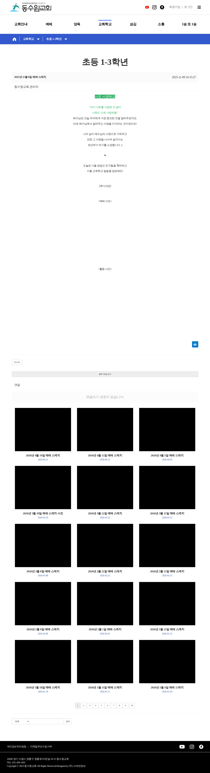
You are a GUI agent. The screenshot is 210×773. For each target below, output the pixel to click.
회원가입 (174, 7)
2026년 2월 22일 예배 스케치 (105, 573)
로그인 (188, 7)
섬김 (133, 24)
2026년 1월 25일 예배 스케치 (167, 631)
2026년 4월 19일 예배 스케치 (43, 457)
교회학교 (104, 24)
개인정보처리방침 (16, 746)
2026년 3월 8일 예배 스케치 (43, 573)
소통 (161, 24)
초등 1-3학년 (56, 39)
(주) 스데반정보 (77, 766)
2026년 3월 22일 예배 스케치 (105, 515)
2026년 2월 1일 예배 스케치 (105, 631)
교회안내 (20, 24)
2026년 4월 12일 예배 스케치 (105, 457)
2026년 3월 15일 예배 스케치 (167, 515)
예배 (49, 24)
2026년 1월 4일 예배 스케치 (167, 689)
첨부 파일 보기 (105, 374)
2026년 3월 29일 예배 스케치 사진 (43, 515)
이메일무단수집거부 (41, 746)
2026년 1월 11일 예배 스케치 (105, 689)
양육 (77, 24)
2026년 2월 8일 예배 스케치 (43, 631)
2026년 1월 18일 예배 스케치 (43, 689)
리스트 (17, 362)
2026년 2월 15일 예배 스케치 (167, 573)
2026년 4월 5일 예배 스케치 (167, 457)
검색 (68, 721)
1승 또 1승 (189, 24)
